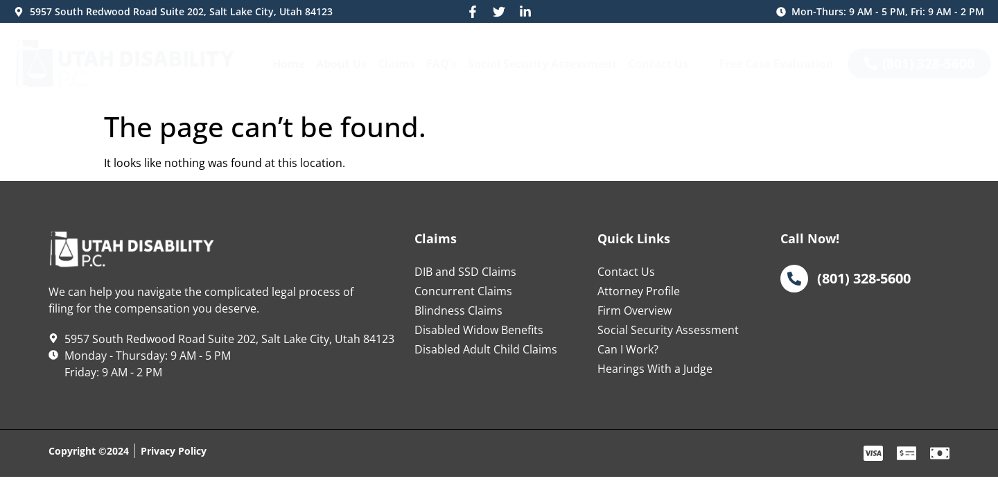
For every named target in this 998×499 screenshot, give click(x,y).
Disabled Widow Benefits (478, 330)
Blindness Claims (458, 310)
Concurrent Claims (463, 291)
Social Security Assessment (542, 63)
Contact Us (658, 63)
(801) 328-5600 (864, 278)
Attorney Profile (638, 291)
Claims (396, 63)
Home (288, 63)
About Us (341, 63)
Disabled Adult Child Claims (485, 349)
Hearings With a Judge (654, 368)
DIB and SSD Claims (465, 271)
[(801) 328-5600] (794, 278)
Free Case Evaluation (776, 63)
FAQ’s (441, 63)
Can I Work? (627, 349)
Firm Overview (634, 310)
